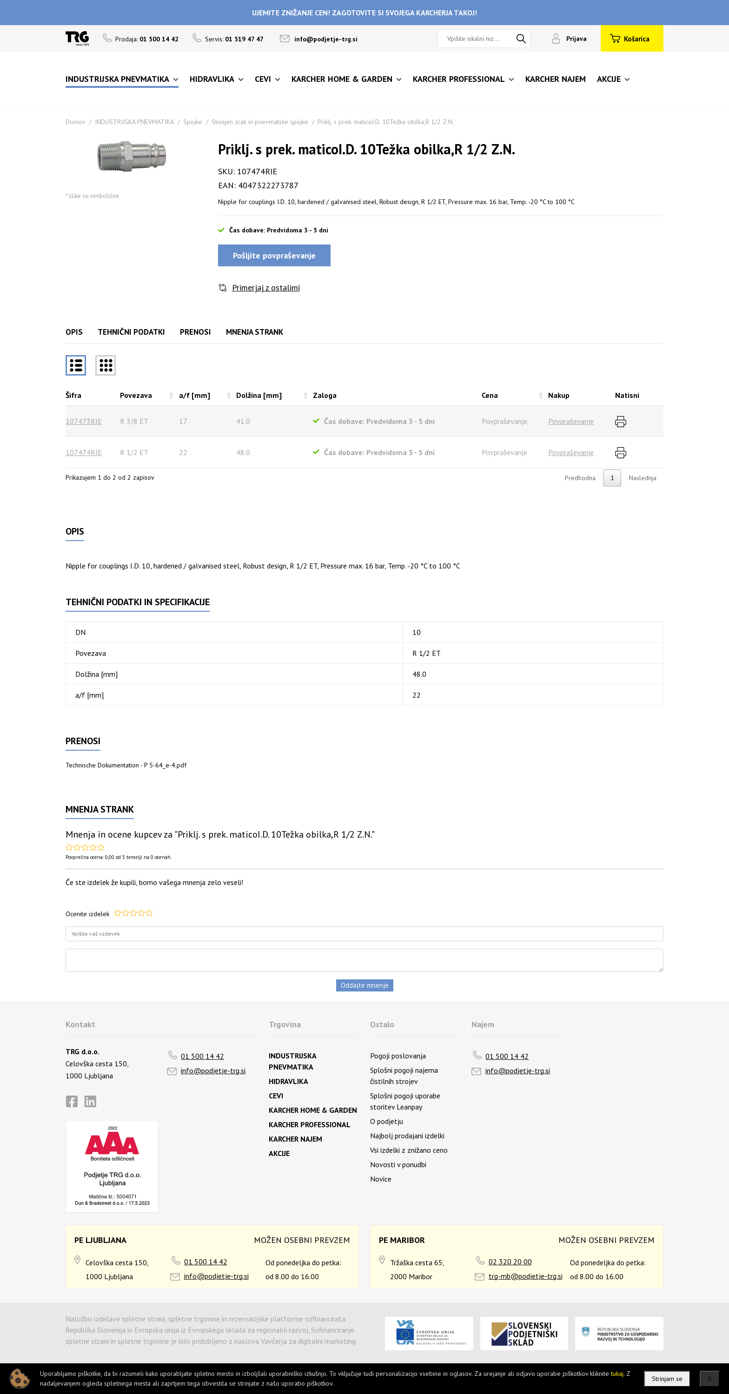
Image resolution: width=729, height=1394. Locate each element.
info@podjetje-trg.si (326, 39)
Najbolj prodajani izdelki (407, 1135)
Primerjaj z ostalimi (266, 287)
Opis (74, 332)
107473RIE (84, 421)
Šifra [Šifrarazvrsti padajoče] (73, 395)
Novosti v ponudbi (398, 1164)
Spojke (192, 122)
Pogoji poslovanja (398, 1055)
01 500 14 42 (202, 1056)
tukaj (617, 1373)
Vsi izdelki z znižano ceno (409, 1150)
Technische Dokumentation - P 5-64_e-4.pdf (126, 765)
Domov (76, 122)
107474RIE (84, 452)
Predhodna (580, 478)
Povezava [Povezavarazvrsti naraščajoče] (136, 395)
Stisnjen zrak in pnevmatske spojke (260, 122)
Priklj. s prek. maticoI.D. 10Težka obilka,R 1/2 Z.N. (386, 122)
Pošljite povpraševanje (274, 255)
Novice (380, 1178)
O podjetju (386, 1121)
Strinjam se (667, 1378)
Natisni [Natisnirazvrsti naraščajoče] (627, 395)
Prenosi (195, 332)
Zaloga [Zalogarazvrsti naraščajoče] (325, 395)
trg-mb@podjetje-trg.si (526, 1276)
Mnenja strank (254, 332)
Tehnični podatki (131, 332)
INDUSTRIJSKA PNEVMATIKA (134, 122)
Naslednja (642, 478)
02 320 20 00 (510, 1261)
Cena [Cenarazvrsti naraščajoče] (490, 395)
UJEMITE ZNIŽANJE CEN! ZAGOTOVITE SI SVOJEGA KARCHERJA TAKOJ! (364, 12)
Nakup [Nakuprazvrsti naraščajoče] (559, 395)
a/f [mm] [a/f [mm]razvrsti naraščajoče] (194, 395)
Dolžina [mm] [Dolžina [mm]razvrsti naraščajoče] (259, 395)
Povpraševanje (571, 421)
